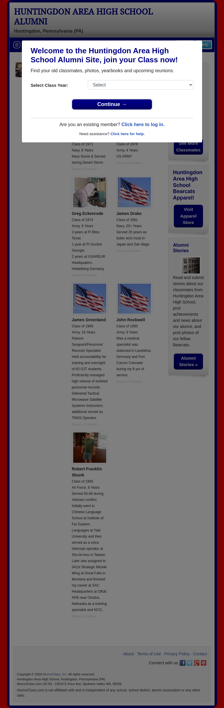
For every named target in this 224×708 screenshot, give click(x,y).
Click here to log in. (142, 124)
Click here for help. (128, 134)
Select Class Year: (49, 85)
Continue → (112, 104)
